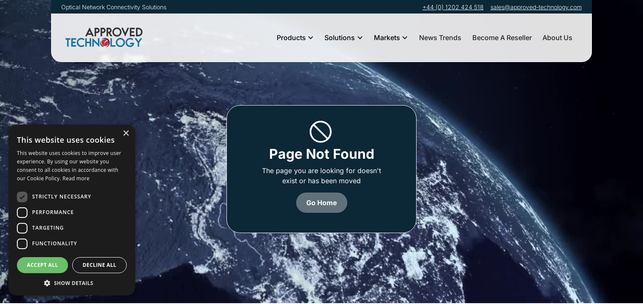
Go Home (321, 202)
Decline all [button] (100, 265)
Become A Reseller (502, 37)
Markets (387, 37)
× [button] (126, 133)
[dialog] (71, 210)
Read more (76, 178)
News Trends (440, 37)
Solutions (339, 37)
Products (291, 37)
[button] (295, 37)
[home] (105, 37)
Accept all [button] (42, 265)
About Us (557, 37)
